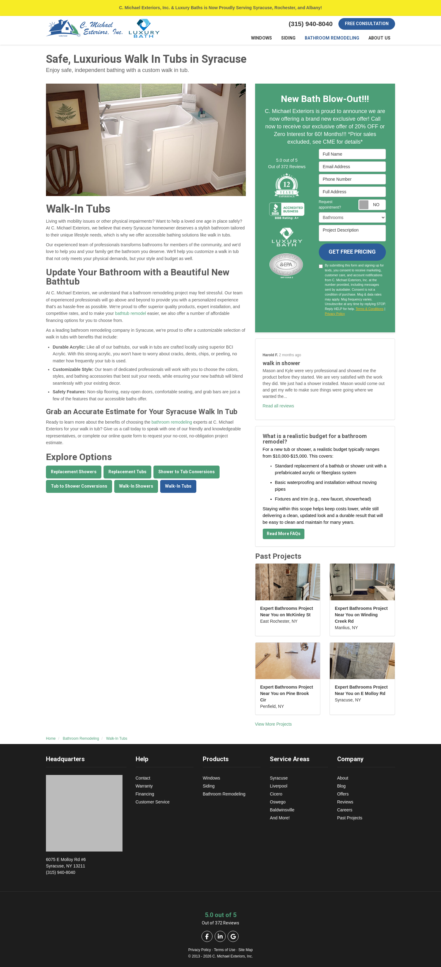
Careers (344, 809)
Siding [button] (291, 38)
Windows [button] (264, 38)
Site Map (245, 950)
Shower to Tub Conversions (186, 472)
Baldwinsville (282, 809)
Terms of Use (224, 950)
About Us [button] (379, 38)
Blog (341, 786)
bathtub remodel (130, 313)
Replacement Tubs (127, 472)
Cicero (276, 793)
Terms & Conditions (369, 309)
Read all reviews (278, 406)
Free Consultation (367, 24)
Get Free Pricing (352, 252)
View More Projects (273, 724)
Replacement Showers (73, 472)
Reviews (345, 801)
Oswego (277, 801)
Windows (211, 778)
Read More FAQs (283, 534)
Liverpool (278, 786)
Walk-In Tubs (178, 486)
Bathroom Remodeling (224, 793)
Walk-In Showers (136, 486)
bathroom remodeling (172, 422)
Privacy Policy (335, 314)
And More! (280, 817)
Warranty (144, 786)
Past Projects (349, 817)
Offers (343, 793)
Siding (209, 786)
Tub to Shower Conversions (79, 486)
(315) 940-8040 (86, 865)
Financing (145, 793)
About (343, 778)
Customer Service (153, 801)
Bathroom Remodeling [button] (333, 38)
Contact (143, 778)
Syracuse (279, 778)
